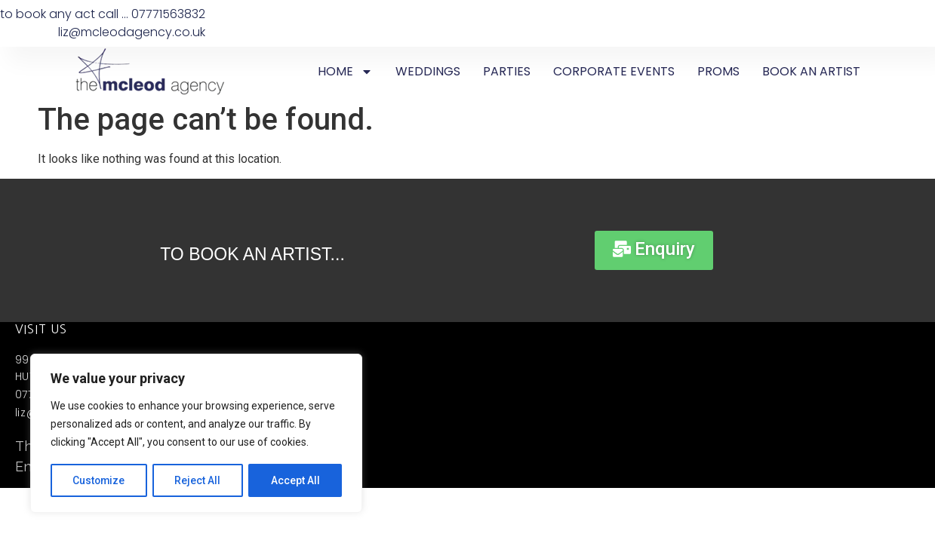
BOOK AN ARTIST (811, 71)
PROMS (718, 71)
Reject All (199, 480)
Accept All (295, 480)
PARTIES (507, 71)
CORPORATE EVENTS (614, 71)
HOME (345, 71)
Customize (99, 480)
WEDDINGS (427, 71)
